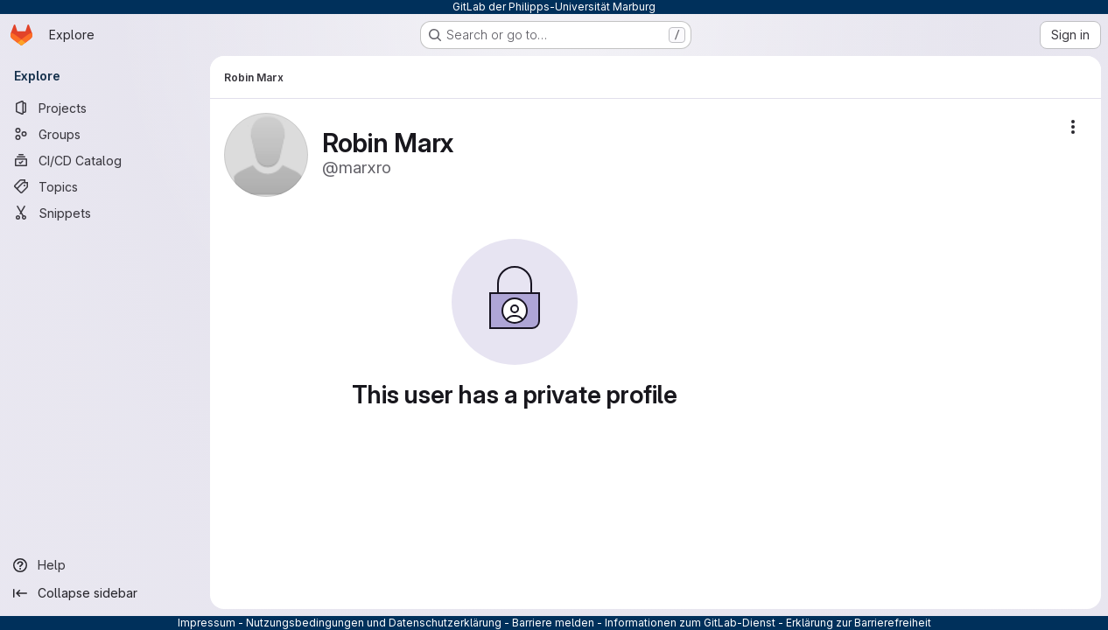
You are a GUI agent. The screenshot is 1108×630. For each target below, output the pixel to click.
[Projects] (105, 107)
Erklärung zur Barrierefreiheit (858, 622)
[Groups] (105, 134)
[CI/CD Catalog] (105, 160)
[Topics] (105, 186)
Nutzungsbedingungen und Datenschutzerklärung (373, 622)
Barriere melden (553, 622)
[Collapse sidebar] (105, 593)
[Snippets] (105, 212)
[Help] (105, 565)
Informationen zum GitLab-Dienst (690, 622)
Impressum (206, 622)
